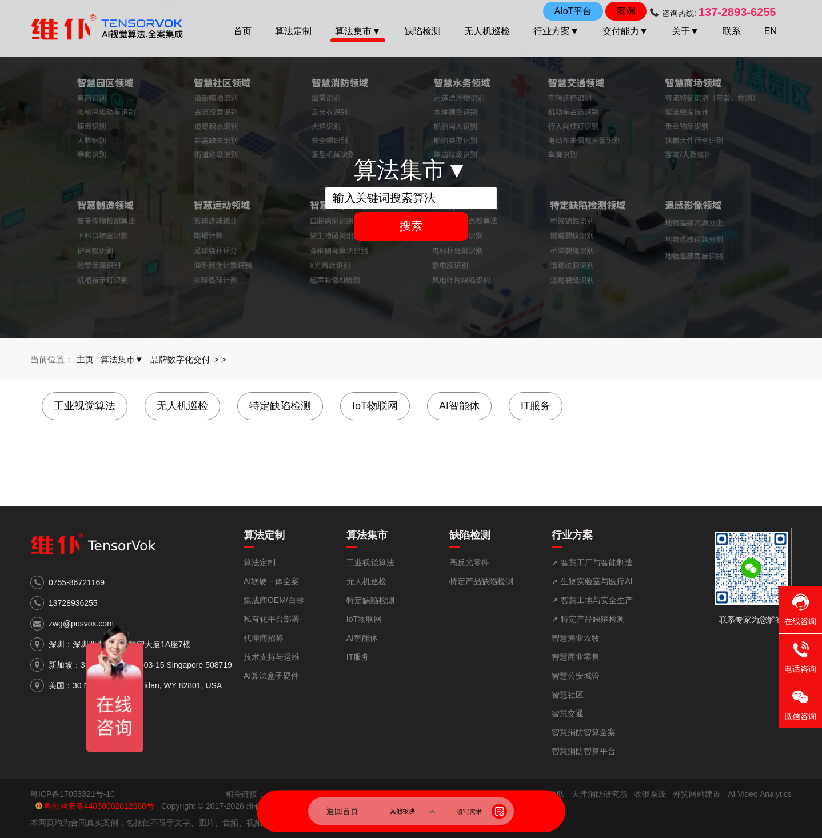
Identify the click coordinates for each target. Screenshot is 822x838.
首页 (242, 31)
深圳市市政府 (296, 794)
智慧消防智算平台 (584, 751)
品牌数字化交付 (180, 359)
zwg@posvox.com (81, 623)
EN (770, 31)
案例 (626, 11)
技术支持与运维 (272, 656)
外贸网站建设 (697, 794)
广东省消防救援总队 (529, 794)
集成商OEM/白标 (274, 600)
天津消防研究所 (600, 794)
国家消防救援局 (458, 794)
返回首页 (342, 811)
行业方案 (572, 535)
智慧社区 (568, 694)
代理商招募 (264, 638)
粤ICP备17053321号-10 (72, 794)
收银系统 (650, 794)
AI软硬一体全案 (271, 581)
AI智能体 (459, 406)
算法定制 (293, 31)
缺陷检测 (422, 31)
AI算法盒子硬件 (271, 675)
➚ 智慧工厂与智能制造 (592, 562)
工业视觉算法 (84, 406)
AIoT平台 (573, 11)
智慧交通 (568, 713)
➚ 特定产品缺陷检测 (588, 619)
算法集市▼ (358, 31)
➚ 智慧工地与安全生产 (592, 600)
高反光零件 (469, 562)
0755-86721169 (77, 582)
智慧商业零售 (576, 656)
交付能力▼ (625, 31)
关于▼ (685, 31)
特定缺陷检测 (280, 406)
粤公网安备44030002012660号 (99, 806)
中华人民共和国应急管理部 (375, 794)
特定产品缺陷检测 (481, 581)
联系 (732, 31)
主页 (85, 359)
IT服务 (535, 406)
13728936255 (73, 603)
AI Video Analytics (760, 794)
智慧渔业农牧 (576, 638)
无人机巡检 (487, 31)
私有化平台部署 (272, 619)
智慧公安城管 (576, 675)
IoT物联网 (375, 406)
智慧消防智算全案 (584, 732)
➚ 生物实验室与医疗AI (592, 581)
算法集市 (367, 535)
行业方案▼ (556, 31)
